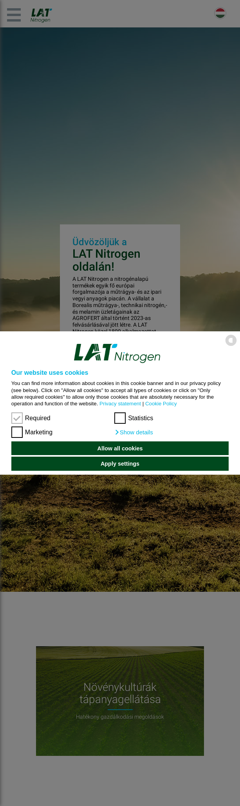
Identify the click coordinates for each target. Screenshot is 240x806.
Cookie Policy (161, 404)
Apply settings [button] (120, 464)
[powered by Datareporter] (231, 345)
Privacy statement (120, 404)
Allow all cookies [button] (120, 448)
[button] (133, 432)
